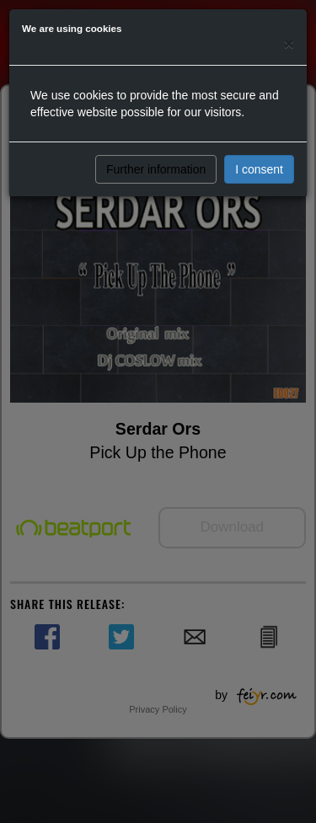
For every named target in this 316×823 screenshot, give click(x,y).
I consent (259, 169)
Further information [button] (156, 169)
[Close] (289, 43)
